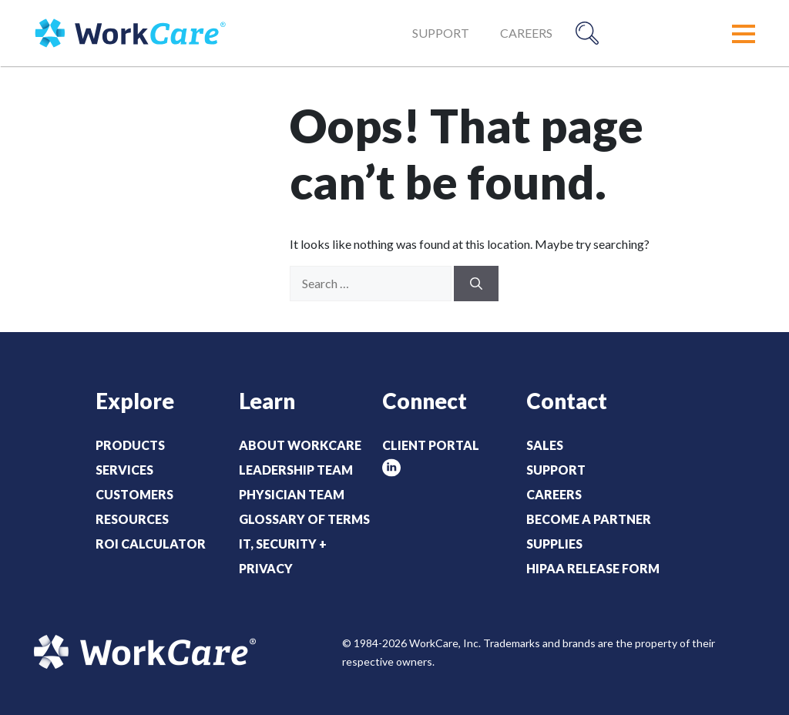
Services (124, 469)
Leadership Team (296, 469)
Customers (134, 494)
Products (130, 445)
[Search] (476, 283)
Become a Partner (588, 519)
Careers (526, 32)
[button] (743, 34)
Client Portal (430, 445)
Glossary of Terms (304, 519)
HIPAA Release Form (593, 568)
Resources (132, 519)
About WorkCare (300, 445)
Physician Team (291, 494)
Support (440, 32)
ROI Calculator (151, 543)
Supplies (554, 543)
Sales (544, 445)
